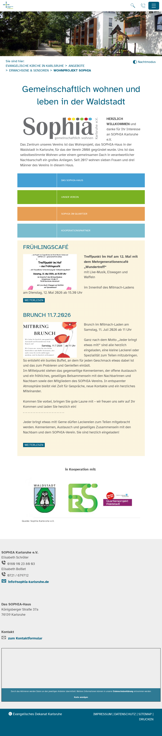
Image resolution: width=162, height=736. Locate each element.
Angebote (76, 66)
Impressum (102, 714)
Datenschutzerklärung (123, 691)
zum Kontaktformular (25, 638)
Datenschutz (125, 714)
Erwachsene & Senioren (29, 70)
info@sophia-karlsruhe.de (25, 582)
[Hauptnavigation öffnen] (153, 6)
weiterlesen (34, 300)
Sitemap (145, 714)
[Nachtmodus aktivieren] (144, 62)
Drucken (146, 719)
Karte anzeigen (81, 697)
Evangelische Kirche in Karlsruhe (35, 66)
